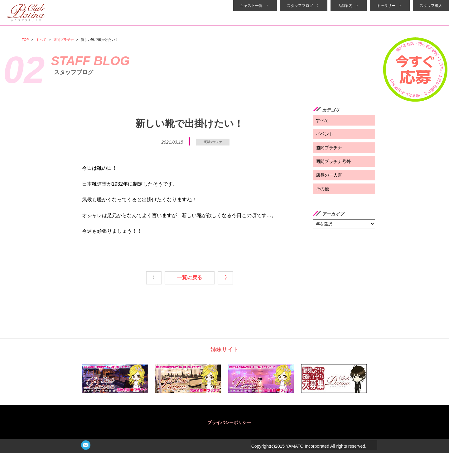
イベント (324, 133)
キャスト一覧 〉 (255, 5)
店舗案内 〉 (348, 5)
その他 (322, 188)
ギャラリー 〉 (390, 5)
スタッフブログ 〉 (304, 5)
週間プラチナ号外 (333, 161)
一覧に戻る (189, 277)
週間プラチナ (63, 39)
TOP (25, 39)
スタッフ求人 (431, 5)
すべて (41, 39)
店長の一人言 (329, 175)
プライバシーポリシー (229, 422)
